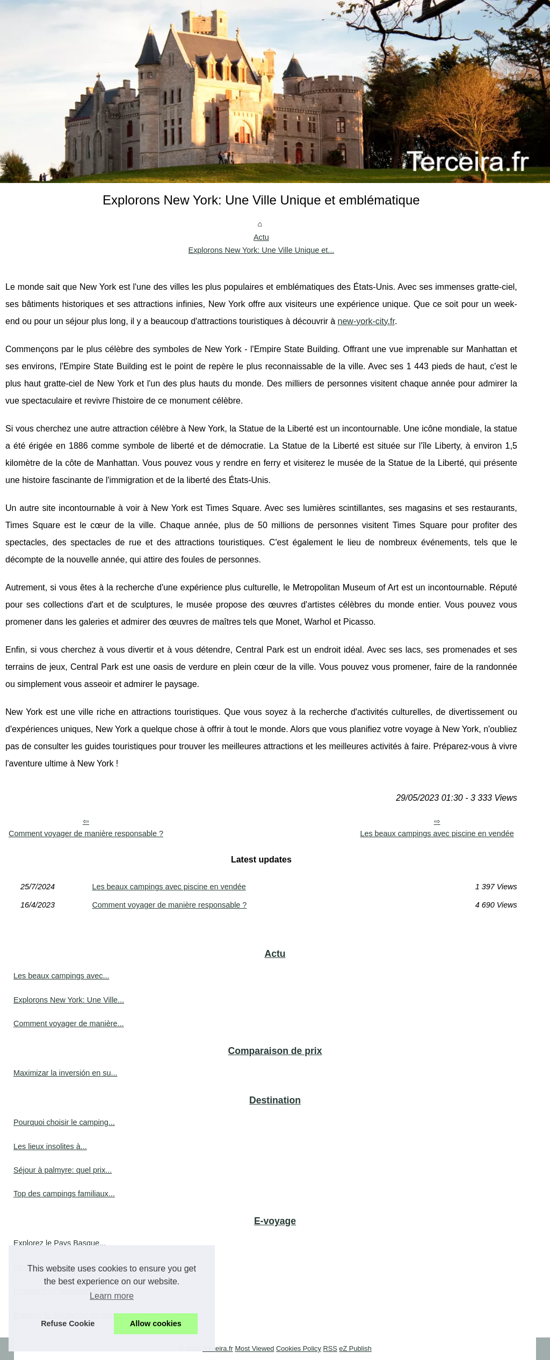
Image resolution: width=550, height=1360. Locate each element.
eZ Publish (355, 1348)
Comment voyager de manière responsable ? (86, 833)
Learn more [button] (112, 1295)
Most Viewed (254, 1348)
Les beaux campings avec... (61, 975)
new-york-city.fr (366, 321)
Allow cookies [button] (156, 1323)
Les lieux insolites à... (50, 1146)
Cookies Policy (298, 1348)
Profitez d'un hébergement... (61, 1290)
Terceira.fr (217, 1348)
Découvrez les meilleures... (59, 1267)
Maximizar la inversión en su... (65, 1073)
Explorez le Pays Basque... (59, 1243)
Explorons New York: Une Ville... (68, 1000)
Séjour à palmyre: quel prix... (62, 1170)
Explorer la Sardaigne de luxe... (67, 1315)
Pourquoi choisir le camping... (64, 1122)
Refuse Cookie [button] (68, 1323)
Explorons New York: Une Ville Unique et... (262, 250)
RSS (330, 1348)
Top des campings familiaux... (64, 1193)
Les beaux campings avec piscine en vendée (436, 833)
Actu (261, 237)
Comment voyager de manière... (68, 1023)
